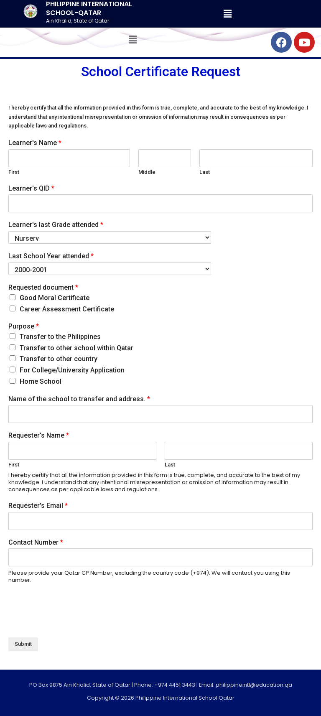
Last (204, 172)
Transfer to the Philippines (60, 337)
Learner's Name (34, 143)
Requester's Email (38, 506)
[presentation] (71, 623)
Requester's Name (38, 435)
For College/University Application (72, 370)
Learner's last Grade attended (55, 225)
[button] (227, 14)
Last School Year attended (51, 256)
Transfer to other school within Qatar (76, 348)
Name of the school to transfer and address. (79, 399)
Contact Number (35, 542)
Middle (146, 172)
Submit (23, 644)
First (13, 172)
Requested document (43, 287)
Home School (40, 381)
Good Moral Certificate (54, 298)
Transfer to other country (58, 359)
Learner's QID (31, 188)
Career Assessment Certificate (67, 309)
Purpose (23, 326)
